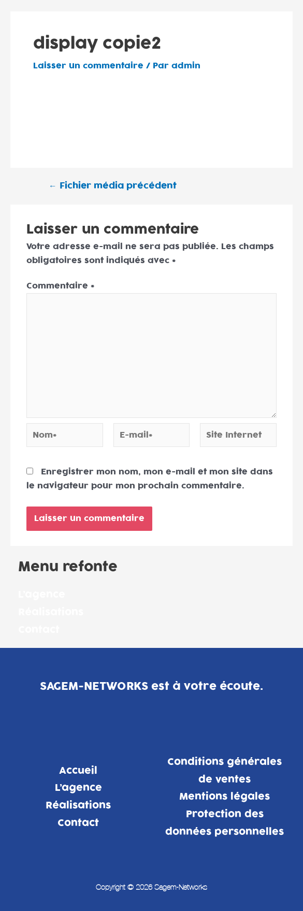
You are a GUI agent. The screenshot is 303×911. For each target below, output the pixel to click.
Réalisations (50, 612)
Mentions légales (224, 797)
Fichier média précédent (113, 186)
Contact (39, 630)
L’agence (41, 595)
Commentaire (60, 286)
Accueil (78, 771)
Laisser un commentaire (88, 65)
